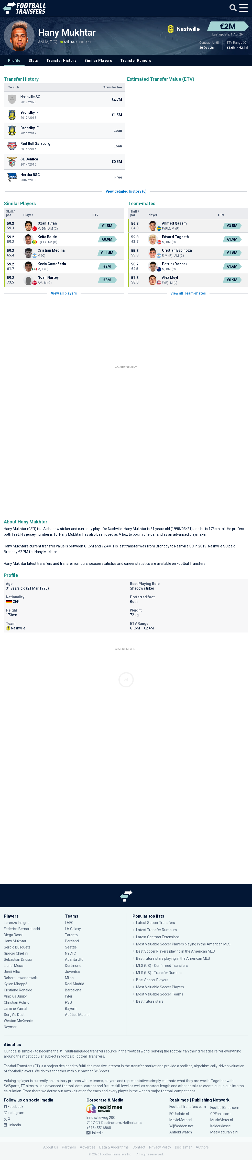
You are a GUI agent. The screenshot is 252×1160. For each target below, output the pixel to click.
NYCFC (70, 953)
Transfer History (61, 60)
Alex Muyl (170, 277)
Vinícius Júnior (15, 996)
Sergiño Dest (14, 1015)
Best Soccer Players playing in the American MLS (175, 951)
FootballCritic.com (224, 1108)
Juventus (72, 972)
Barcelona (73, 990)
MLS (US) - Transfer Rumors (159, 973)
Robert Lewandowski (21, 978)
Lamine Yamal (15, 1008)
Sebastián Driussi (18, 959)
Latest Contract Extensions (158, 937)
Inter (68, 996)
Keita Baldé (47, 237)
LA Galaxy (73, 929)
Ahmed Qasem (174, 223)
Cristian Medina (51, 250)
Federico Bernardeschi (22, 929)
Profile (14, 60)
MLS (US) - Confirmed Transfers (162, 966)
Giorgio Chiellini (16, 953)
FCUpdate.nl (179, 1114)
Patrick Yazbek (175, 264)
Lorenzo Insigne (16, 923)
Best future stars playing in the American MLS (173, 958)
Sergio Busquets (17, 947)
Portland (72, 941)
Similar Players (98, 60)
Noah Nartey (48, 277)
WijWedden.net (181, 1126)
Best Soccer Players (152, 980)
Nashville (115, 529)
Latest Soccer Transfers (155, 923)
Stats (33, 60)
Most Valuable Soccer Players (160, 987)
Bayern (70, 1008)
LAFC (69, 923)
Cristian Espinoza (177, 250)
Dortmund (73, 966)
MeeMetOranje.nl (224, 1132)
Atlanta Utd (74, 959)
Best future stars (149, 1001)
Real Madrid (74, 984)
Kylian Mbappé (15, 984)
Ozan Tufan (47, 223)
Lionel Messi (14, 966)
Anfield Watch (180, 1132)
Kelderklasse (220, 1126)
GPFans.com (220, 1114)
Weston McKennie (18, 1021)
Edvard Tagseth (175, 237)
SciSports (101, 1071)
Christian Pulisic (16, 1002)
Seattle (71, 947)
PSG (68, 1002)
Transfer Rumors (135, 60)
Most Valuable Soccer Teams (159, 994)
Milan (69, 978)
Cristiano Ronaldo (18, 990)
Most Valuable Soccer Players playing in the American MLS (183, 944)
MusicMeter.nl (221, 1120)
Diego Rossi (13, 935)
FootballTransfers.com (187, 1107)
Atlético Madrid (77, 1015)
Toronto (71, 935)
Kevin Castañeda (52, 264)
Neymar (10, 1027)
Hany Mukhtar (67, 32)
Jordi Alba (12, 972)
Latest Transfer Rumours (156, 930)
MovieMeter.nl (180, 1120)
